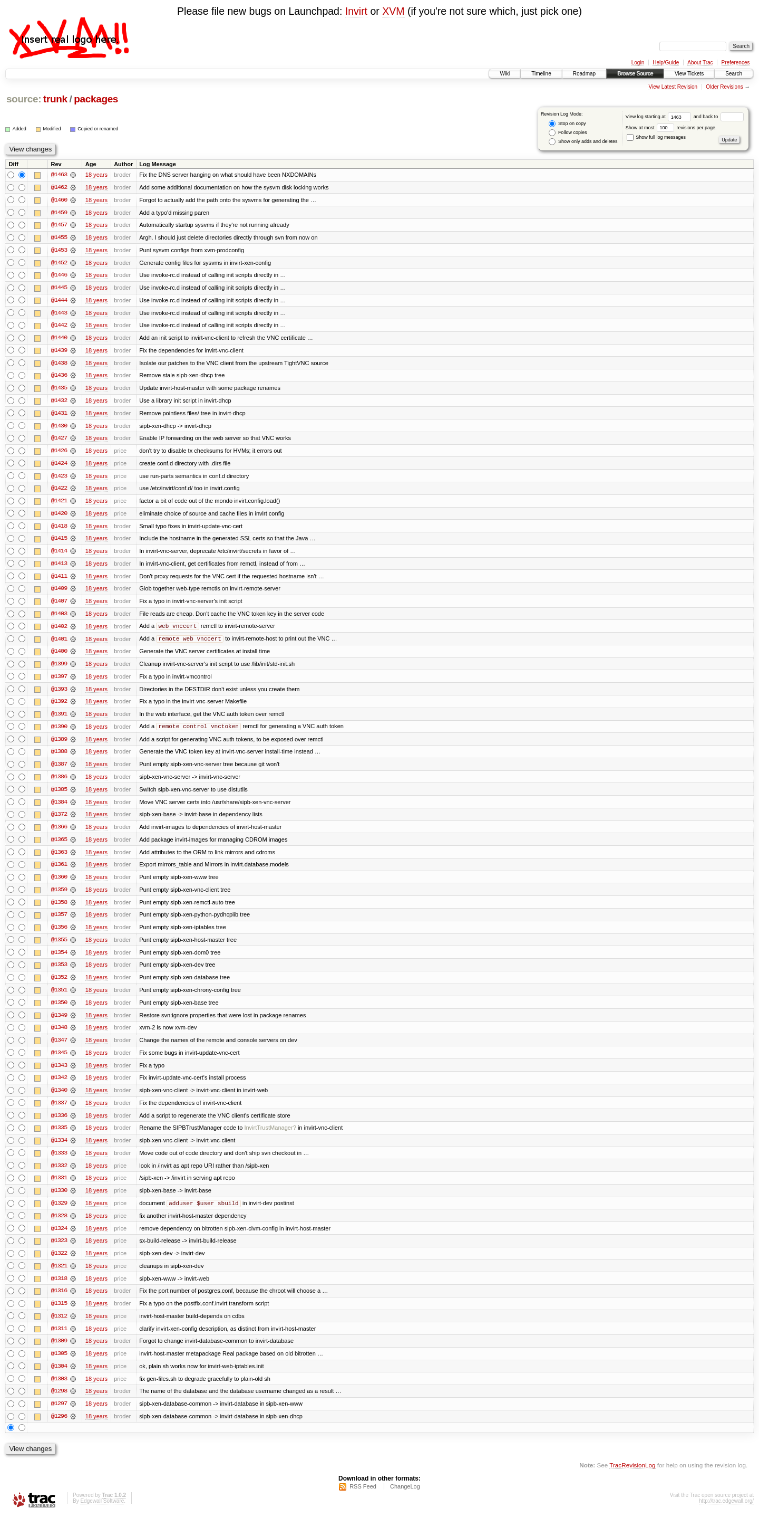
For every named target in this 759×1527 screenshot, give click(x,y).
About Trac (700, 62)
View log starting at (660, 116)
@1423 (59, 478)
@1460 (59, 200)
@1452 (59, 263)
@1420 (59, 516)
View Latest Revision (672, 87)
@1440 (59, 339)
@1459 (59, 212)
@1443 (59, 314)
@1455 (59, 238)
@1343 (59, 1074)
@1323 (59, 1251)
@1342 (59, 1086)
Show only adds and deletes (583, 141)
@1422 (59, 491)
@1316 (59, 1301)
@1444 (59, 301)
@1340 (59, 1099)
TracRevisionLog (632, 1477)
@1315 (59, 1314)
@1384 (59, 808)
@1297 (59, 1415)
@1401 (59, 643)
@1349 (59, 1023)
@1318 (59, 1289)
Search (733, 74)
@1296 (59, 1428)
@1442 (59, 326)
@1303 (59, 1390)
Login (637, 62)
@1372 (59, 820)
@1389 (59, 744)
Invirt (356, 11)
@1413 (59, 567)
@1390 (59, 732)
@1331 (59, 1188)
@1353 (59, 972)
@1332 (59, 1175)
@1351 (59, 998)
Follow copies (568, 132)
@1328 (59, 1225)
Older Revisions (724, 87)
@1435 (59, 390)
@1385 (59, 795)
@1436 (59, 377)
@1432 (59, 402)
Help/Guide (666, 62)
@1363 (59, 858)
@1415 (59, 542)
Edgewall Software (102, 1513)
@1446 (59, 276)
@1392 (59, 706)
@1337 (59, 1112)
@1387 (59, 770)
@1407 (59, 605)
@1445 (59, 288)
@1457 (59, 225)
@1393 (59, 694)
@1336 (59, 1124)
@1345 (59, 1061)
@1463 (59, 174)
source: (23, 98)
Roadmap (584, 74)
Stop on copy (567, 123)
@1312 (59, 1327)
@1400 (59, 656)
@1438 (59, 364)
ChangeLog (405, 1498)
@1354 (59, 960)
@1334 (59, 1150)
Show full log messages (656, 137)
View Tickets (689, 74)
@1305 (59, 1365)
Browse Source (635, 74)
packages (96, 98)
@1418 (59, 529)
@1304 (59, 1377)
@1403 (59, 618)
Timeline (541, 74)
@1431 (59, 415)
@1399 (59, 668)
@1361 (59, 871)
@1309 (59, 1352)
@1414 (59, 554)
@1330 (59, 1200)
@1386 (59, 782)
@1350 (59, 1010)
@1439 (59, 352)
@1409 (59, 592)
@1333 (59, 1162)
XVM (393, 11)
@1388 (59, 757)
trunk (55, 98)
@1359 (59, 896)
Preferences (736, 62)
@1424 (59, 466)
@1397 (59, 681)
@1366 (59, 833)
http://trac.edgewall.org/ (726, 1513)
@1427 (59, 440)
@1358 (59, 909)
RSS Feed (362, 1498)
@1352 (59, 985)
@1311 (59, 1339)
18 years (96, 174)
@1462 (59, 187)
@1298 (59, 1403)
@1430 (59, 428)
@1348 (59, 1036)
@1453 (59, 250)
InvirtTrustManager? (270, 1137)
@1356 (59, 934)
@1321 (59, 1276)
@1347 (59, 1048)
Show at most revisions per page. (671, 127)
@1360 (59, 884)
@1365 (59, 846)
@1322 (59, 1263)
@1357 (59, 922)
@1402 (59, 630)
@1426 (59, 453)
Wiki (505, 74)
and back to (719, 116)
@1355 (59, 947)
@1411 (59, 580)
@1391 (59, 719)
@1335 (59, 1137)
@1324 (59, 1238)
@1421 (59, 504)
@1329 (59, 1213)
